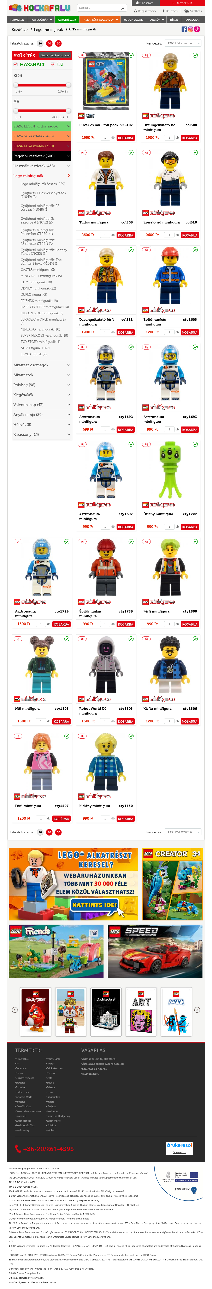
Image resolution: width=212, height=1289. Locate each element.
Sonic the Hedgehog (58, 1116)
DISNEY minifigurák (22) (38, 288)
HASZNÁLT (29, 64)
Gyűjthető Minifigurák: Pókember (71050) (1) (38, 232)
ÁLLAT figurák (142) (35, 348)
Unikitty (51, 1125)
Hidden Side (23, 1092)
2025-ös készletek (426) (33, 136)
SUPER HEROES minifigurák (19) (44, 336)
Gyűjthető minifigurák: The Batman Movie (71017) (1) (41, 261)
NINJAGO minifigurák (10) (40, 329)
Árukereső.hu (179, 1152)
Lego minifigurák (48, 30)
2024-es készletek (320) (33, 146)
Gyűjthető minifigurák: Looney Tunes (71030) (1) (44, 252)
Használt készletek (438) (34, 166)
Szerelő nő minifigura (161, 222)
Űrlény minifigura (158, 514)
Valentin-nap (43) (28, 405)
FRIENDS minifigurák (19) (39, 301)
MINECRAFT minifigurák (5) (41, 276)
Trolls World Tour (25, 1125)
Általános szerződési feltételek (103, 1064)
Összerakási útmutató (28, 1111)
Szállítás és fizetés (94, 1069)
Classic (19, 1073)
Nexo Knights (23, 1106)
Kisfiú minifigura (157, 709)
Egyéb (50, 1082)
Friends (51, 1087)
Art (17, 1063)
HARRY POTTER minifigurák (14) (45, 307)
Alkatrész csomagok (99, 19)
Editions (20, 1082)
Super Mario (54, 1120)
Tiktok (197, 29)
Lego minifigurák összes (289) (43, 184)
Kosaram (147, 3)
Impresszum (90, 1074)
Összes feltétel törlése (55, 55)
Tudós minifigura (93, 222)
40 (49, 43)
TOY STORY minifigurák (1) (40, 342)
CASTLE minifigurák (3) (38, 270)
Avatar (50, 1063)
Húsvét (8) (22, 425)
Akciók (155, 19)
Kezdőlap (20, 30)
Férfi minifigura (156, 611)
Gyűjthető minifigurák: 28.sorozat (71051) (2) (38, 242)
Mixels (50, 1101)
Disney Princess (25, 1077)
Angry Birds (53, 1058)
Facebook (184, 29)
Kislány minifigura (94, 806)
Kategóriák (39, 19)
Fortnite (20, 1087)
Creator (51, 1073)
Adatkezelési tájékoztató (99, 1059)
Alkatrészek (67, 19)
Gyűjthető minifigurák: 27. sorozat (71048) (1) (40, 207)
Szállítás (196, 11)
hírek (174, 19)
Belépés (172, 11)
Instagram (190, 29)
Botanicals (22, 1068)
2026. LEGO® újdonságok (35, 126)
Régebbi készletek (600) (34, 156)
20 (40, 43)
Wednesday (22, 1130)
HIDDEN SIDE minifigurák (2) (42, 313)
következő (197, 1010)
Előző (15, 1010)
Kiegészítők (23, 395)
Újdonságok (133, 19)
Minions (20, 1101)
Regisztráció (147, 11)
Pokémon (52, 1111)
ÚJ (57, 64)
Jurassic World (24, 1097)
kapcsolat (192, 19)
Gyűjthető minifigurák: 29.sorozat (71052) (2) (38, 220)
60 (58, 43)
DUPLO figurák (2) (34, 295)
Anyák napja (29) (28, 415)
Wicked (51, 1130)
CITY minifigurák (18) (36, 282)
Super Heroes (23, 1120)
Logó (40, 8)
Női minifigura (27, 709)
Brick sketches (55, 1068)
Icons (50, 1092)
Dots (49, 1077)
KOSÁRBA (125, 138)
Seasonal (21, 1116)
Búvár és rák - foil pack (98, 125)
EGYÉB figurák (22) (34, 354)
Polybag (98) (24, 385)
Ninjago (51, 1106)
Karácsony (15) (26, 434)
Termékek (17, 19)
